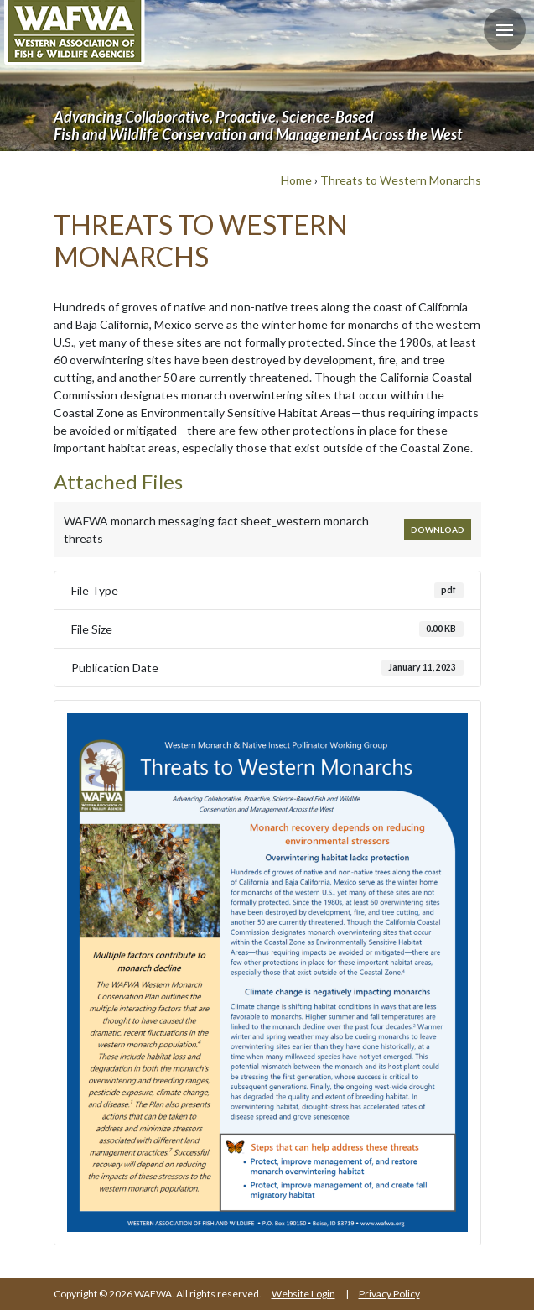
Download (437, 530)
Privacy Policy (389, 1293)
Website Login (303, 1293)
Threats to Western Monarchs (400, 180)
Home (296, 180)
